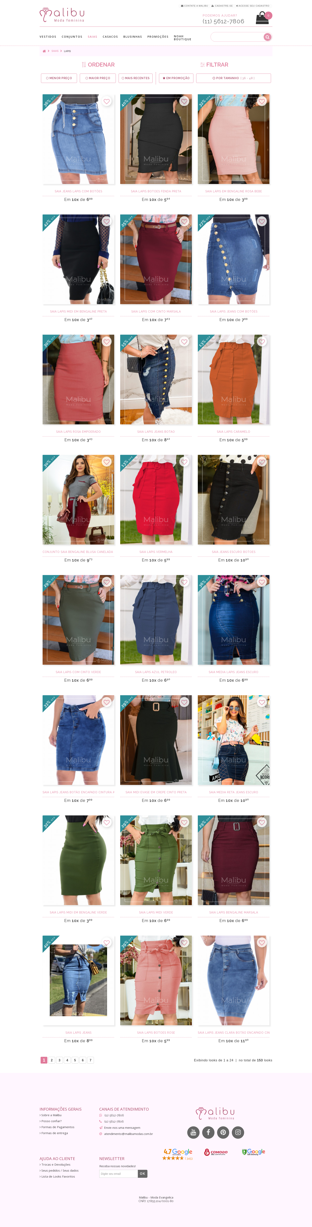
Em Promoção (176, 78)
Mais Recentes (136, 78)
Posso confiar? (51, 1121)
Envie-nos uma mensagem (122, 1127)
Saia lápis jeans (78, 1032)
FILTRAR (214, 64)
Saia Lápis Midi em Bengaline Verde (78, 912)
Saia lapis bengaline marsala (233, 912)
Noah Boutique (183, 38)
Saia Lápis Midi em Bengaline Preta (78, 311)
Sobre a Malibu (50, 1115)
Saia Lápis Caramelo (233, 431)
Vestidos (48, 36)
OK (142, 1173)
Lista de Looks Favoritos (57, 1176)
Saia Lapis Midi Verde (156, 912)
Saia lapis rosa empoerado (78, 431)
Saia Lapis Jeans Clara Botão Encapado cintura (233, 1032)
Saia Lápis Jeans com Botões (233, 311)
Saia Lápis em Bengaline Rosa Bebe (233, 191)
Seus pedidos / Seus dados (59, 1170)
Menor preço (59, 78)
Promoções (158, 36)
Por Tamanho (234, 78)
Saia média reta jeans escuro (233, 792)
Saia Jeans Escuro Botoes (233, 552)
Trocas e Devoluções (55, 1164)
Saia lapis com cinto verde (78, 672)
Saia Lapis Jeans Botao (156, 431)
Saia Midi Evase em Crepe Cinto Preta (156, 792)
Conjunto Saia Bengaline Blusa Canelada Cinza (78, 552)
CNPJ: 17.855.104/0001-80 (156, 1201)
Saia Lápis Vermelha (156, 552)
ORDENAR (98, 64)
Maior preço (98, 78)
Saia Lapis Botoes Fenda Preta (156, 191)
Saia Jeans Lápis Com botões (78, 191)
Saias (92, 36)
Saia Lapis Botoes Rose (156, 1032)
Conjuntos (72, 36)
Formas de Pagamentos (57, 1127)
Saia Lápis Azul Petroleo (156, 672)
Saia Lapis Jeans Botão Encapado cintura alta (78, 792)
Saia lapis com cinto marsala (156, 311)
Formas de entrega (54, 1133)
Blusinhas (132, 36)
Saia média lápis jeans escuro (233, 672)
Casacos (110, 36)
